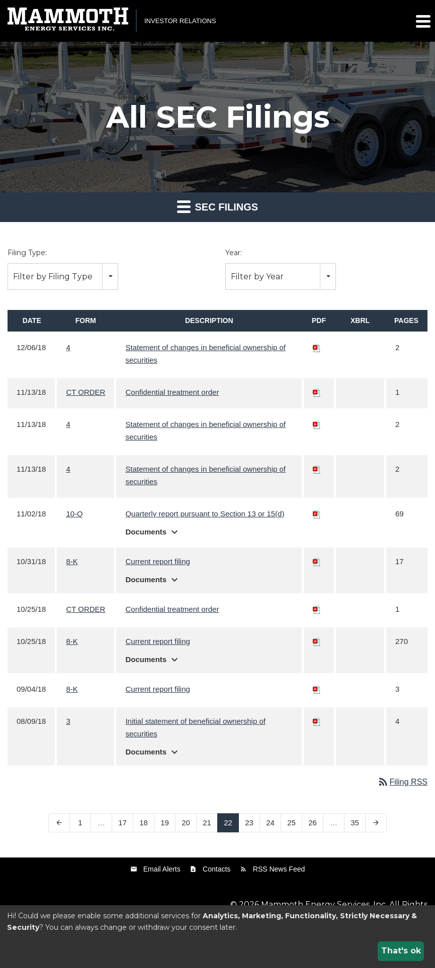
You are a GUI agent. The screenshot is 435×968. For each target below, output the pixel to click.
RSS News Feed (279, 869)
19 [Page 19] (164, 822)
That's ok (401, 950)
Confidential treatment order (172, 392)
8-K (71, 561)
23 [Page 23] (249, 822)
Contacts (216, 869)
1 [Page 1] (80, 822)
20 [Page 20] (186, 822)
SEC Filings (217, 206)
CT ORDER (85, 392)
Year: (233, 252)
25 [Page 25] (291, 822)
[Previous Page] (59, 822)
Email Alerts (162, 869)
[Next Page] (376, 822)
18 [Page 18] (143, 822)
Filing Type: (27, 252)
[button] (422, 21)
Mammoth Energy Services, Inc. (324, 904)
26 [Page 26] (312, 822)
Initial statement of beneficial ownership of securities (195, 727)
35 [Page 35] (355, 822)
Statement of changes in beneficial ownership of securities (205, 353)
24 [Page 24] (270, 822)
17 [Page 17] (122, 822)
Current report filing (157, 561)
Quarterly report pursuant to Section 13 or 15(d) (204, 513)
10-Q (74, 513)
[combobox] (63, 276)
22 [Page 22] (228, 822)
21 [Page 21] (207, 822)
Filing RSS (402, 782)
